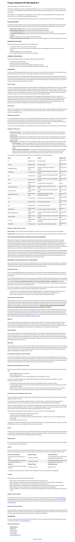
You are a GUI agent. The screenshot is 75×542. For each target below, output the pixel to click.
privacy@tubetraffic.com (61, 497)
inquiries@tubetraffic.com (15, 535)
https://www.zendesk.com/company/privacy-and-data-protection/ (26, 316)
